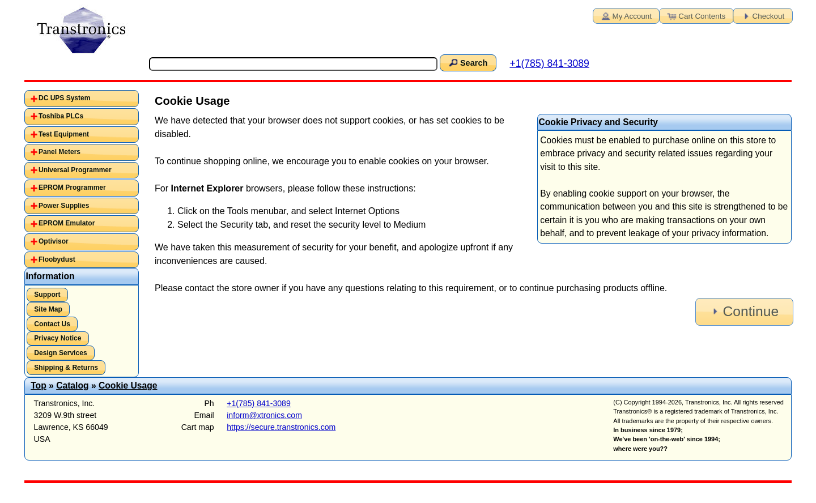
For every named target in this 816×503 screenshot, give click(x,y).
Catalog (72, 385)
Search (467, 62)
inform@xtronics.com (264, 415)
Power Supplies (64, 206)
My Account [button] (626, 15)
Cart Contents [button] (695, 15)
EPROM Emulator (67, 223)
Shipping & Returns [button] (66, 368)
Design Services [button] (60, 353)
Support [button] (47, 295)
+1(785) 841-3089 (549, 63)
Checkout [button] (762, 15)
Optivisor (54, 241)
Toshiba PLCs (61, 116)
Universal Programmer (75, 170)
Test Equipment (64, 134)
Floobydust (57, 259)
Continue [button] (743, 311)
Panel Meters (59, 152)
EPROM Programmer (72, 187)
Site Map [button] (48, 309)
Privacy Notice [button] (57, 338)
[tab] (81, 98)
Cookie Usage (128, 385)
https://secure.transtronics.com (281, 427)
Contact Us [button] (52, 324)
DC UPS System (64, 98)
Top (38, 385)
